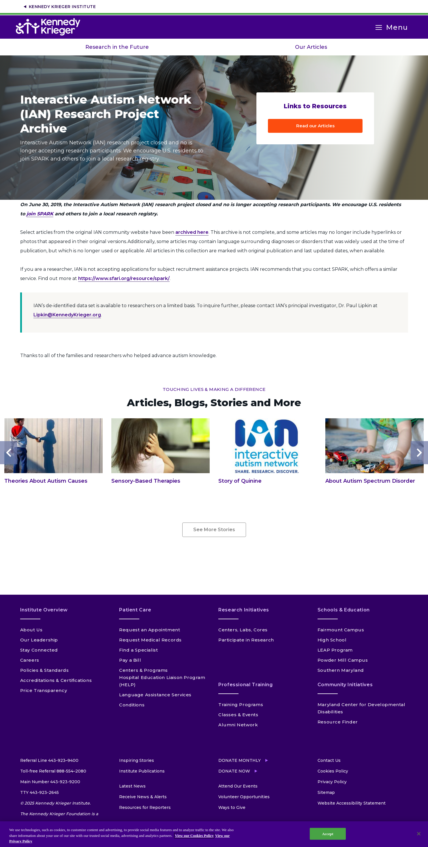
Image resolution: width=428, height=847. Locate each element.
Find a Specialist (138, 650)
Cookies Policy (333, 771)
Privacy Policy (332, 781)
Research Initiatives (243, 610)
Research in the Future (117, 47)
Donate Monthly (239, 760)
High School (332, 640)
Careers (29, 660)
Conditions (131, 705)
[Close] (418, 833)
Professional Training (245, 684)
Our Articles (311, 47)
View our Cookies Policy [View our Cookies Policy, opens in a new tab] (194, 835)
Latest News (132, 786)
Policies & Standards (44, 670)
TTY (39, 792)
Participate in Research (246, 640)
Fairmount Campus (341, 630)
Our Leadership (39, 640)
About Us (31, 630)
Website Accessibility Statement (352, 803)
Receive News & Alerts (143, 796)
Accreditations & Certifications (56, 680)
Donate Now (234, 771)
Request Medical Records (150, 640)
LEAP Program (335, 650)
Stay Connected (39, 650)
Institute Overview (44, 610)
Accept (327, 833)
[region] (214, 834)
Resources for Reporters (145, 807)
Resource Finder (338, 722)
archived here (192, 232)
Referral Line (49, 760)
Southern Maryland (341, 670)
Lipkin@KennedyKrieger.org (67, 315)
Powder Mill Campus (343, 660)
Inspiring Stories (136, 760)
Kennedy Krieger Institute (62, 6)
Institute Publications (142, 771)
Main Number (50, 781)
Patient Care (135, 610)
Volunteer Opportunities (244, 796)
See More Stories (214, 529)
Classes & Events (238, 714)
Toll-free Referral (53, 771)
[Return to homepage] (51, 27)
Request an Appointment (149, 630)
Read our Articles (315, 125)
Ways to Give (231, 807)
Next (419, 452)
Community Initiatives (345, 684)
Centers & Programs (143, 670)
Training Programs (240, 704)
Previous (8, 452)
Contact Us (329, 760)
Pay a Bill (130, 660)
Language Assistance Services (155, 694)
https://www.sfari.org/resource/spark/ (124, 278)
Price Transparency (43, 690)
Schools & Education (344, 610)
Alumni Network (238, 724)
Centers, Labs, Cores (243, 630)
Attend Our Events (238, 786)
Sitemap (326, 792)
